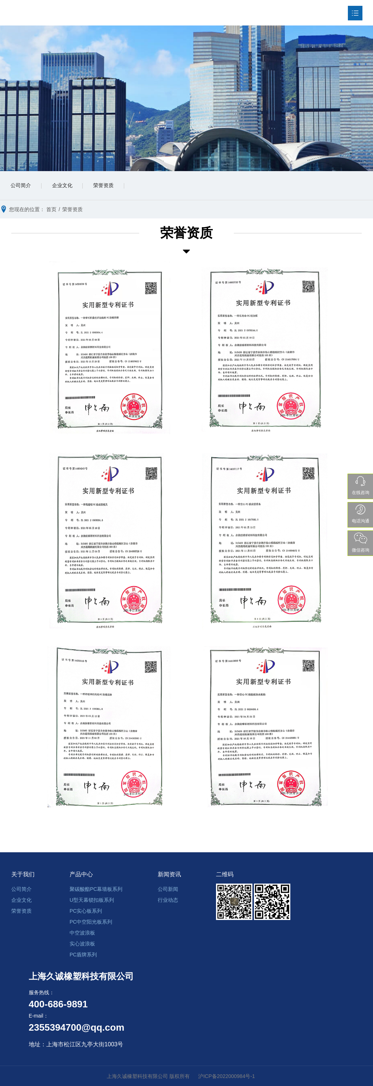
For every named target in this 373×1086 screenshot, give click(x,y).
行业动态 (168, 900)
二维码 (224, 875)
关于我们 (23, 875)
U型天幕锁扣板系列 (92, 900)
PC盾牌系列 (83, 954)
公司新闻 (168, 889)
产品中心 (81, 875)
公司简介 (21, 186)
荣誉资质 (105, 186)
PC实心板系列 (86, 911)
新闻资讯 (169, 875)
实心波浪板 (82, 944)
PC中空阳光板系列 (91, 922)
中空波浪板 (82, 933)
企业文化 (63, 186)
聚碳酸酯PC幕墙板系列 (96, 889)
